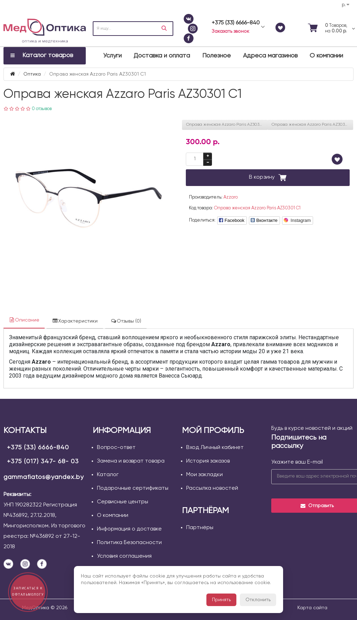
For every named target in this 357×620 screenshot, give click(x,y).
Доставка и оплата (162, 56)
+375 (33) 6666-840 (38, 447)
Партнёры (199, 527)
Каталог (108, 475)
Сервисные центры (122, 502)
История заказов (208, 461)
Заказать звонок (230, 31)
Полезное (216, 56)
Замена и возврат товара (131, 461)
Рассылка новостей (212, 488)
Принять (221, 599)
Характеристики (75, 321)
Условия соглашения (124, 556)
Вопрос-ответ (116, 447)
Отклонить (258, 599)
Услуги (112, 56)
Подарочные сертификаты (132, 488)
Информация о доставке (129, 529)
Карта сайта (312, 607)
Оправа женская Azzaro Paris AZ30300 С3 (227, 125)
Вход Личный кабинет (215, 447)
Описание (24, 320)
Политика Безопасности (129, 542)
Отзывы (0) (126, 321)
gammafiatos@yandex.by (43, 477)
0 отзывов (42, 109)
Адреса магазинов (270, 56)
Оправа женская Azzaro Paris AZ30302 (311, 125)
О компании (326, 56)
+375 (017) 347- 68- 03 (43, 461)
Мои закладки (204, 475)
